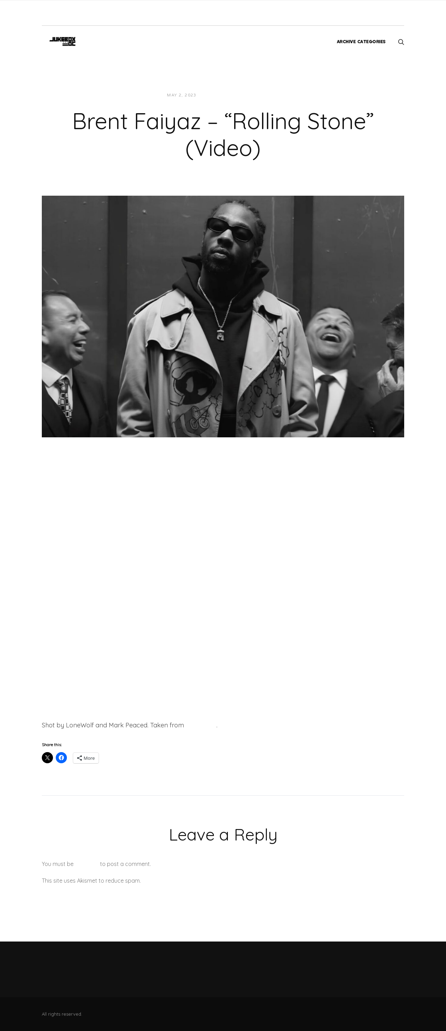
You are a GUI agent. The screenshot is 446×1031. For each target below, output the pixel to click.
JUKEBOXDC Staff (225, 95)
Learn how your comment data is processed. (199, 880)
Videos (264, 95)
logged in (87, 863)
